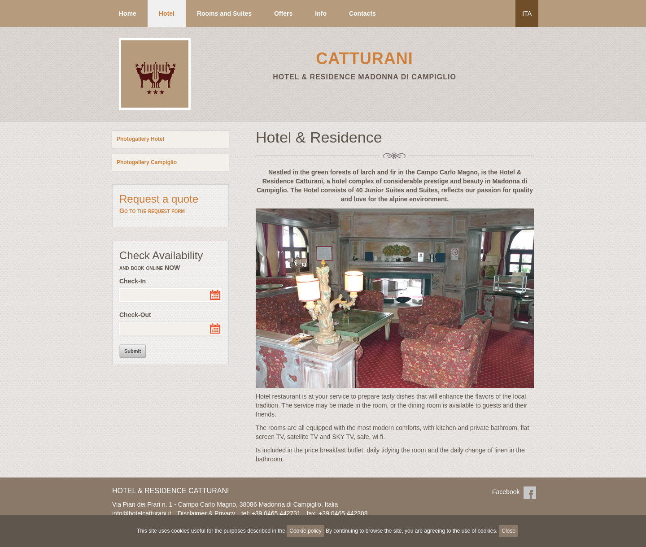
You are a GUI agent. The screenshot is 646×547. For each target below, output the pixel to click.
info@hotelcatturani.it (141, 513)
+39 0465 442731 (275, 513)
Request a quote (170, 204)
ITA (527, 13)
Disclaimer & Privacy (206, 513)
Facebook (530, 492)
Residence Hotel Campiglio (153, 109)
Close (508, 531)
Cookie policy (305, 531)
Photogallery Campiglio (147, 162)
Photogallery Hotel (140, 139)
